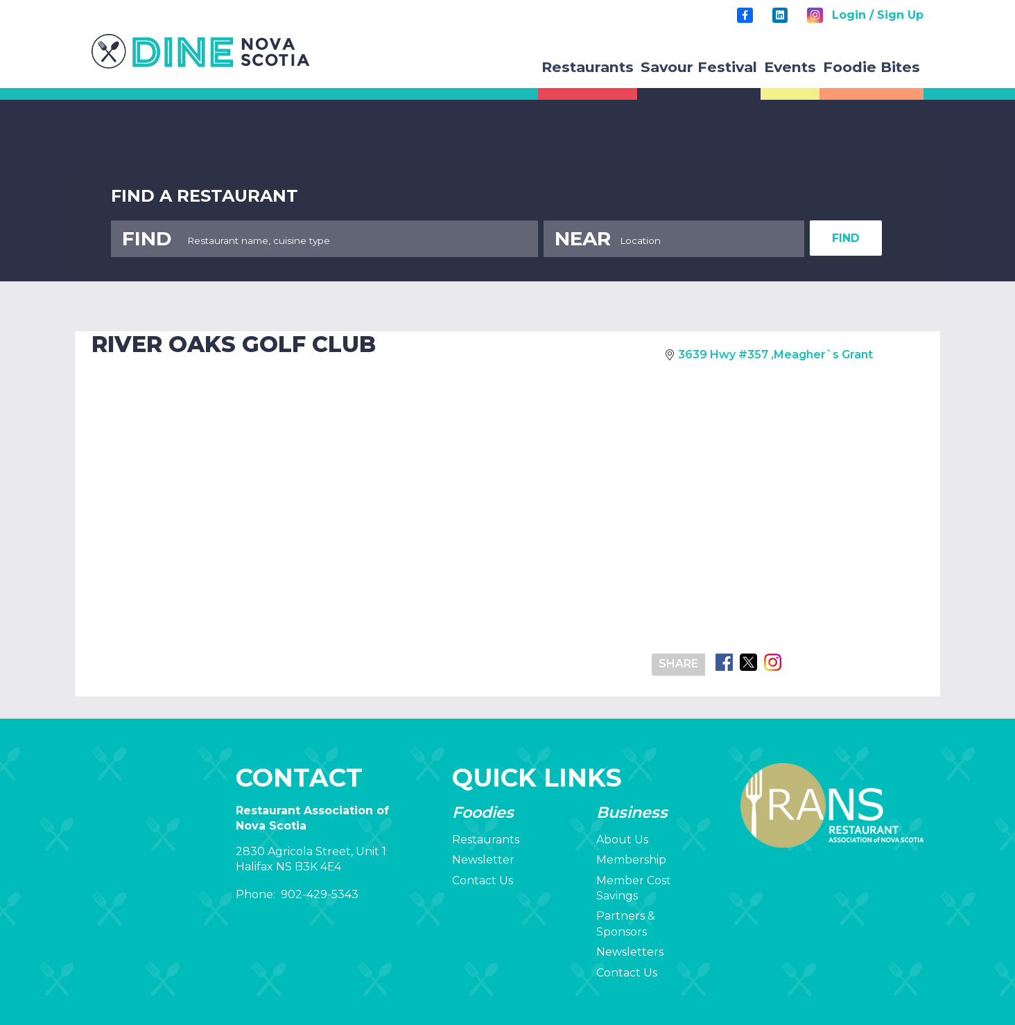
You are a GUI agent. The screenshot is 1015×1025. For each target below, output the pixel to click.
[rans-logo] (201, 51)
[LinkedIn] (780, 15)
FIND (846, 238)
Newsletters (629, 951)
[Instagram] (814, 15)
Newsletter (483, 859)
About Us (622, 839)
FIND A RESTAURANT (204, 196)
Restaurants (485, 839)
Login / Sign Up (877, 14)
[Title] (744, 15)
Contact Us (482, 880)
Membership (631, 859)
